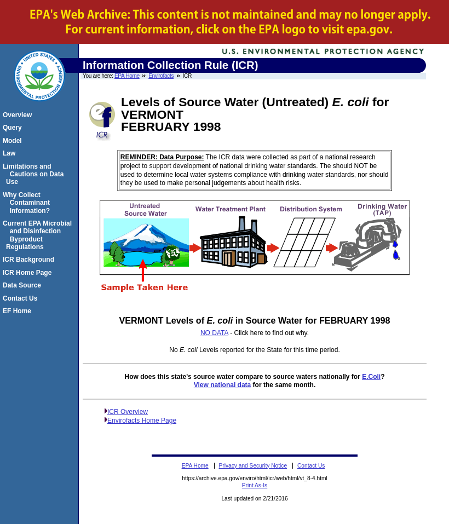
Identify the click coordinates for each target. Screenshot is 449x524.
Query (14, 127)
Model (14, 141)
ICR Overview (127, 412)
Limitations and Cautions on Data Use (35, 174)
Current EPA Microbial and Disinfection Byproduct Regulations (39, 235)
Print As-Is (254, 485)
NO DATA (214, 333)
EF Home (18, 311)
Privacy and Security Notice (253, 466)
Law (10, 153)
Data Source (23, 285)
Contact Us (21, 298)
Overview (19, 115)
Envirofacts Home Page (141, 420)
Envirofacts (161, 76)
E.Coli (371, 377)
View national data (222, 385)
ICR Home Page (28, 273)
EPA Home (127, 76)
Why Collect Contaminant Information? (28, 203)
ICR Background (30, 259)
